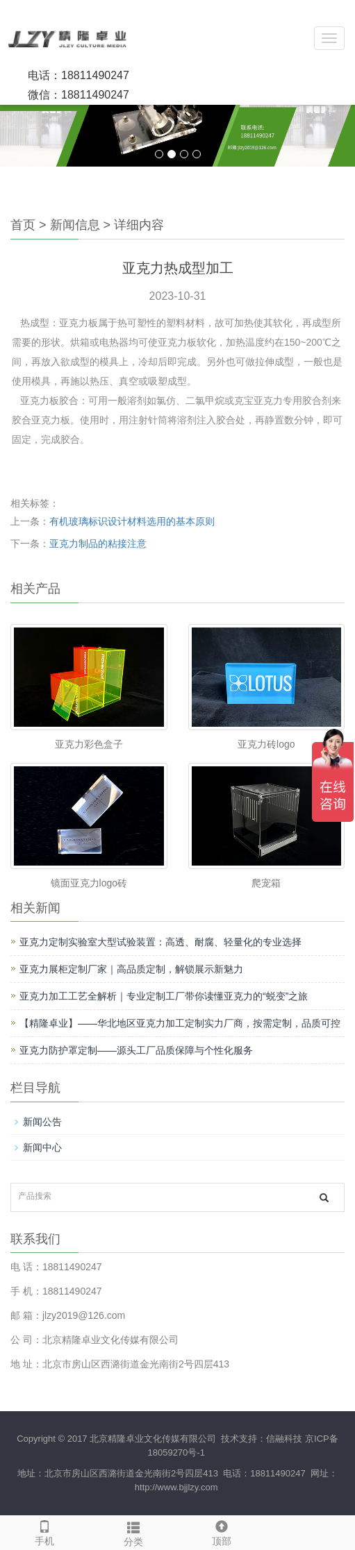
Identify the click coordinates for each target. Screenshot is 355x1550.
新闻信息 (75, 225)
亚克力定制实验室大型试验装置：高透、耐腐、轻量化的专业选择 (160, 941)
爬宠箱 (266, 882)
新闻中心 (42, 1147)
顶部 (222, 1531)
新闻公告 (42, 1121)
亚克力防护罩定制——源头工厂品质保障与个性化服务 (136, 1050)
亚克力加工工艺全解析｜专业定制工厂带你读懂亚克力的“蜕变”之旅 (163, 996)
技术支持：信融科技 (261, 1438)
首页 (22, 225)
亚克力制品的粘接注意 (98, 543)
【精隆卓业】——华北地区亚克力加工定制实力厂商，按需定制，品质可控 (179, 1023)
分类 (133, 1532)
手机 (44, 1531)
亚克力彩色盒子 (89, 744)
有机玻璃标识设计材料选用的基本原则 (132, 521)
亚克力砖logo (266, 744)
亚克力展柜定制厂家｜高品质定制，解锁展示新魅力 (131, 969)
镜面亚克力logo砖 (89, 882)
